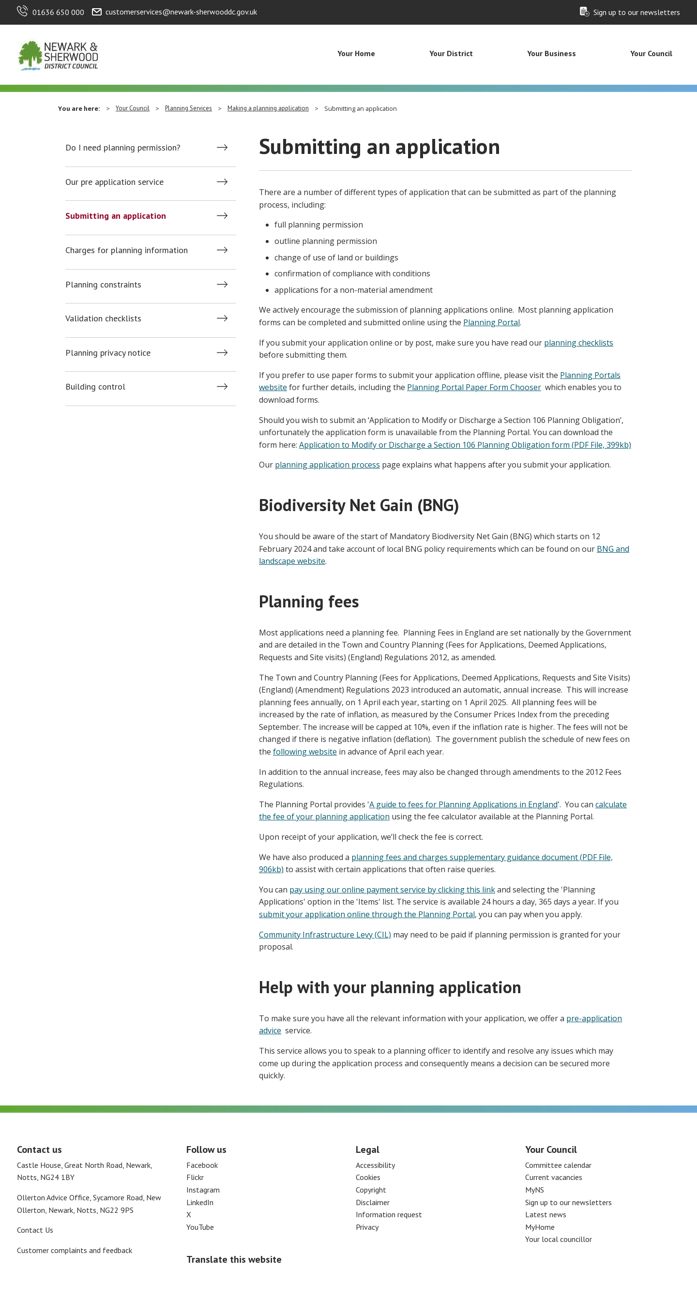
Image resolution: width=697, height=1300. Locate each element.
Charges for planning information (126, 250)
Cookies (368, 1177)
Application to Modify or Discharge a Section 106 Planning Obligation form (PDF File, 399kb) (465, 444)
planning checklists (578, 342)
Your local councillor (558, 1239)
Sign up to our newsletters (636, 12)
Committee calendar (558, 1165)
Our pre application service (114, 182)
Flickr (195, 1177)
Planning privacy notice (108, 353)
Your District (451, 53)
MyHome (540, 1227)
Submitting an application (115, 216)
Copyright (371, 1189)
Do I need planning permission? (123, 147)
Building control (95, 386)
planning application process (327, 464)
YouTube (200, 1227)
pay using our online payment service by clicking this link (392, 889)
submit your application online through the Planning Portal (367, 914)
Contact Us (35, 1230)
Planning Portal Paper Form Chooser (474, 387)
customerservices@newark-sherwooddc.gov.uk (181, 11)
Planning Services (188, 108)
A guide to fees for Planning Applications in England (463, 804)
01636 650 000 (58, 12)
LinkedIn (199, 1202)
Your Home (356, 53)
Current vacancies (553, 1177)
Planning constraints (103, 284)
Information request (389, 1214)
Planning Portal (491, 322)
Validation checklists (103, 318)
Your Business (551, 53)
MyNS (534, 1189)
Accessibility (375, 1165)
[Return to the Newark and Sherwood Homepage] (58, 53)
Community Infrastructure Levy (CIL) (325, 934)
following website (305, 751)
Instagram (203, 1189)
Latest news (545, 1214)
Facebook (202, 1165)
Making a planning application (268, 108)
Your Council (651, 53)
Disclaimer (373, 1202)
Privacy (367, 1227)
